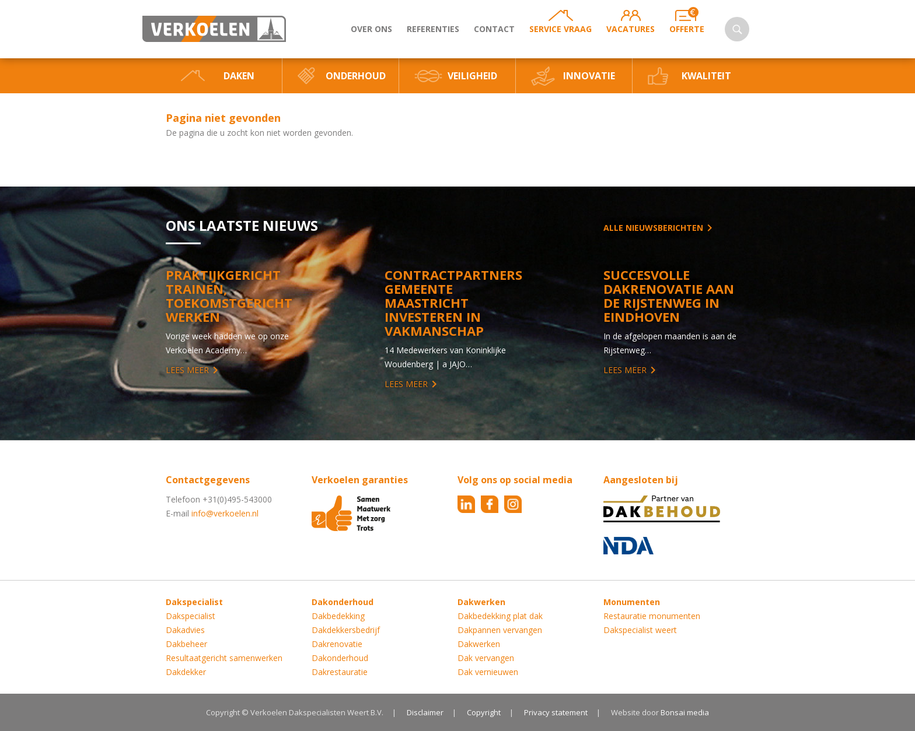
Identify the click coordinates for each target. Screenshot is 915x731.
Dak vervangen (486, 657)
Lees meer (187, 369)
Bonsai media (685, 712)
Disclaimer (425, 712)
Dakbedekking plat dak (500, 615)
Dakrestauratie (340, 671)
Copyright (484, 712)
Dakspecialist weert (640, 629)
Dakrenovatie (337, 643)
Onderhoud (356, 75)
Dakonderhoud (340, 657)
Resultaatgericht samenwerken (224, 657)
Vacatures (630, 28)
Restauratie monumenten (651, 615)
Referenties (433, 28)
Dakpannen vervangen (500, 629)
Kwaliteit (706, 75)
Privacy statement (556, 712)
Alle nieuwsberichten (653, 227)
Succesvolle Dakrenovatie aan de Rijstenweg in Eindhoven (668, 295)
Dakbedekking (338, 615)
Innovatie (589, 75)
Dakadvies (185, 629)
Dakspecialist (190, 615)
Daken (238, 75)
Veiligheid (472, 75)
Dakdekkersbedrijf (346, 629)
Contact (494, 28)
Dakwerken (479, 643)
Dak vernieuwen (488, 671)
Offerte (686, 28)
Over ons (371, 28)
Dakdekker (186, 671)
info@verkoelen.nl (225, 513)
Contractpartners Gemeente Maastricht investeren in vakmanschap (453, 302)
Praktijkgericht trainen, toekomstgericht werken (229, 295)
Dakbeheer (186, 643)
